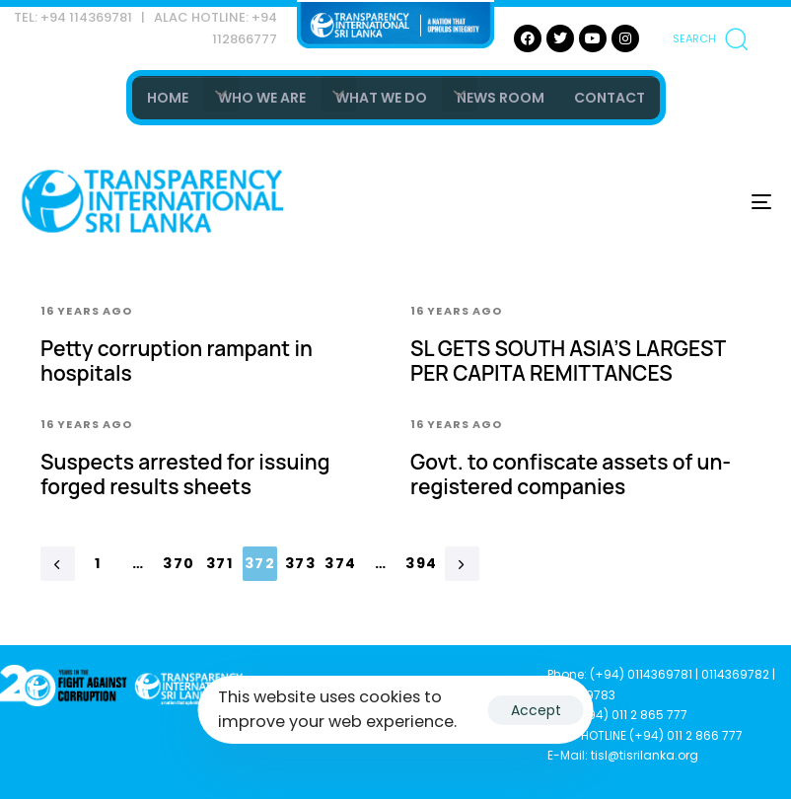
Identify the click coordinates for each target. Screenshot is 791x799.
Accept (536, 710)
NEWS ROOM (500, 98)
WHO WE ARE (262, 98)
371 (219, 563)
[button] (710, 38)
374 (340, 563)
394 (421, 563)
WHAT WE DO (381, 98)
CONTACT (609, 98)
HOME (167, 98)
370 (178, 563)
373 (300, 563)
